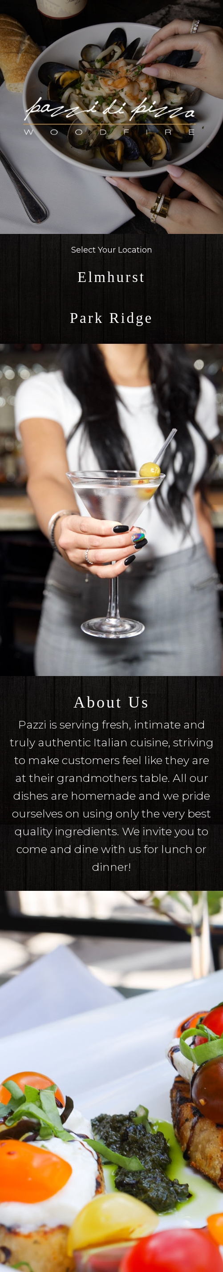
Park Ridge (112, 318)
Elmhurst (111, 277)
